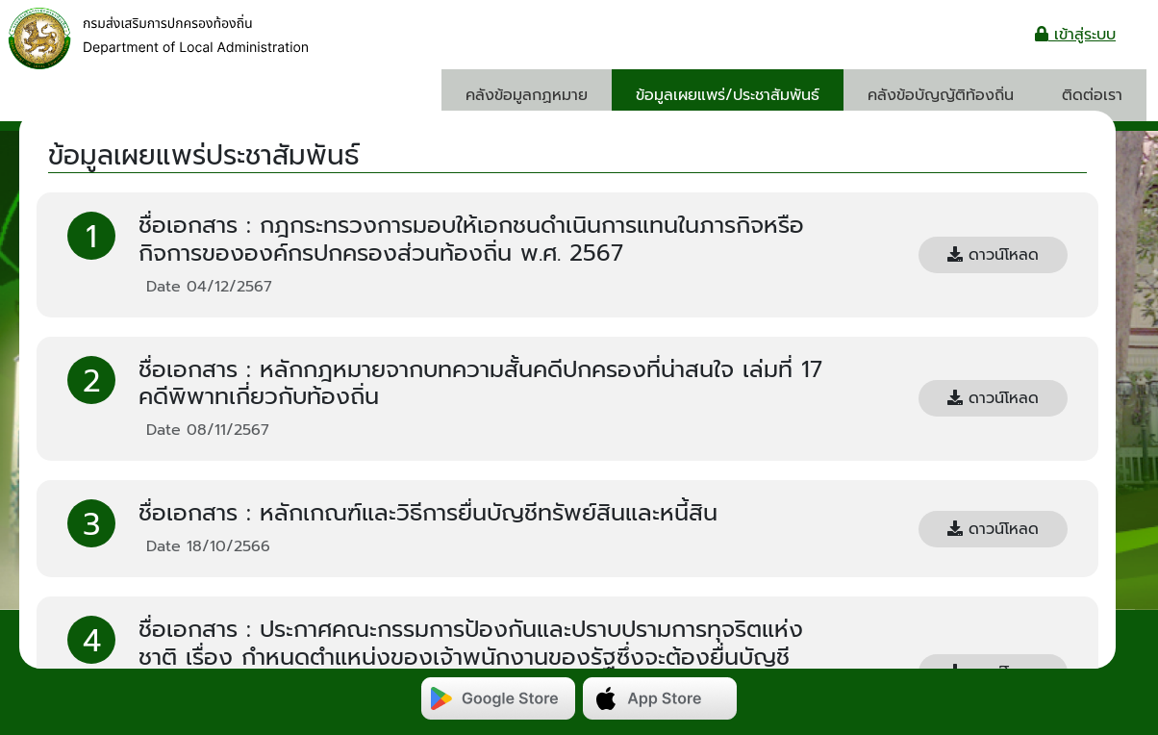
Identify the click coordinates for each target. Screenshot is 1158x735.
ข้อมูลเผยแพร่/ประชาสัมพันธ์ (727, 95)
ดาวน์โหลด (993, 254)
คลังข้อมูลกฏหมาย (527, 95)
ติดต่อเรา (1092, 95)
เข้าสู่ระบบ (1075, 34)
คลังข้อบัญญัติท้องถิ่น (941, 95)
